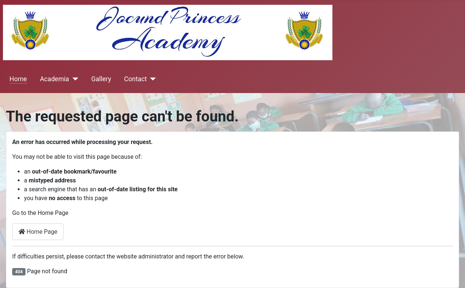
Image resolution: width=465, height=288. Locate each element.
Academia (54, 79)
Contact (135, 79)
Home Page (37, 231)
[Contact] (151, 79)
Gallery (101, 79)
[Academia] (73, 79)
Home (18, 79)
